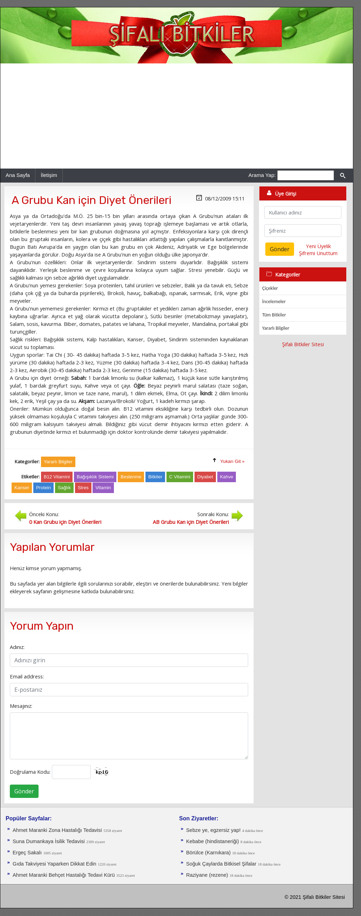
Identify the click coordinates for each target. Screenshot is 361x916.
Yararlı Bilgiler (275, 328)
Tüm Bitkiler (274, 315)
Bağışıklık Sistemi (95, 476)
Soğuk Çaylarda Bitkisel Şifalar (221, 864)
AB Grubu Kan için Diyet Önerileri (191, 521)
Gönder (24, 791)
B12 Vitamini (57, 476)
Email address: (27, 676)
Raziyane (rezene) (207, 875)
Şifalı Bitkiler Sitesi (303, 344)
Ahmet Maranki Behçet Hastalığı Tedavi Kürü (64, 875)
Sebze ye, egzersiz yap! (213, 830)
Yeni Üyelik (318, 245)
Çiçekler (270, 288)
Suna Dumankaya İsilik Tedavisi (49, 841)
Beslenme (131, 476)
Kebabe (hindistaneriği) (212, 841)
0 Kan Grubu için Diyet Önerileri (65, 521)
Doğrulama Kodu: (30, 771)
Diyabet (205, 476)
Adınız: (17, 646)
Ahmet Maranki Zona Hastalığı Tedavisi (57, 830)
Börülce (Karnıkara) (208, 852)
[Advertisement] (176, 116)
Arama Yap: (262, 175)
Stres (83, 487)
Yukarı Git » (232, 461)
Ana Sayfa (18, 175)
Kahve (226, 476)
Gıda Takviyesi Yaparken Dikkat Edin (54, 864)
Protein (43, 487)
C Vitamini (180, 476)
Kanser (21, 487)
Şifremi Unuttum (318, 253)
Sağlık (64, 487)
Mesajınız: (21, 705)
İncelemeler (274, 302)
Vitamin (103, 487)
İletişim (49, 175)
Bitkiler (155, 476)
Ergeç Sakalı (27, 852)
